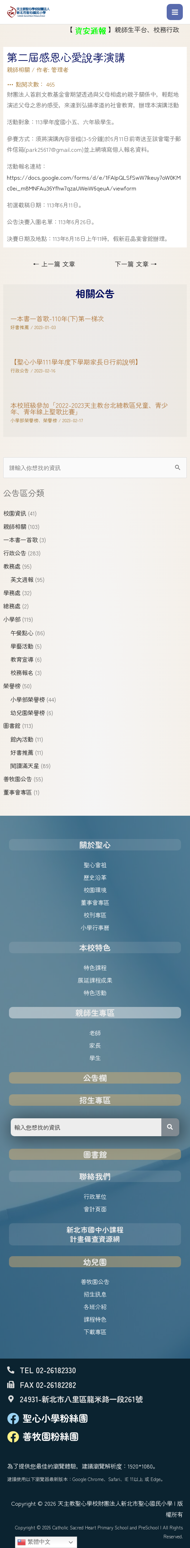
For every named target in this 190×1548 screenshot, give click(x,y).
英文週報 (21, 579)
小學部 (11, 619)
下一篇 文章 (136, 263)
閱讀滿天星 (24, 765)
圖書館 (11, 725)
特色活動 (95, 992)
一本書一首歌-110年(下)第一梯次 (57, 318)
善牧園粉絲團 (51, 1436)
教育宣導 (21, 659)
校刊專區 (95, 915)
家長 (95, 1045)
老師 (95, 1032)
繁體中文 (33, 1542)
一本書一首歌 (20, 539)
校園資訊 (14, 513)
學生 (95, 1057)
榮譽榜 (11, 685)
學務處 (11, 592)
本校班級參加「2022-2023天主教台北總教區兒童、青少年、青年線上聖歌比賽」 (89, 408)
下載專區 (95, 1331)
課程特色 (95, 1319)
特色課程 (95, 967)
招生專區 (95, 1099)
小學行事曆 (95, 927)
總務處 (11, 606)
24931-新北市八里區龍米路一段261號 (81, 1398)
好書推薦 (21, 752)
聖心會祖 (95, 864)
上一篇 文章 (54, 263)
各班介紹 (95, 1306)
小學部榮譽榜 (27, 699)
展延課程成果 (95, 980)
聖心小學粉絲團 (55, 1418)
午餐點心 (21, 632)
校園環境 (95, 890)
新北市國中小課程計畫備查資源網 (95, 1234)
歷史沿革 (95, 877)
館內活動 (21, 739)
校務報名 (21, 672)
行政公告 (14, 553)
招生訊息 (95, 1294)
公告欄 (95, 1077)
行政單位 (95, 1196)
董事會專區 (17, 792)
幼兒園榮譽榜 (27, 712)
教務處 (11, 566)
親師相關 (14, 526)
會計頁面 (95, 1209)
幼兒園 (95, 1261)
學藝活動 (21, 646)
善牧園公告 (17, 779)
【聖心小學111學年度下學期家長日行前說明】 (76, 361)
